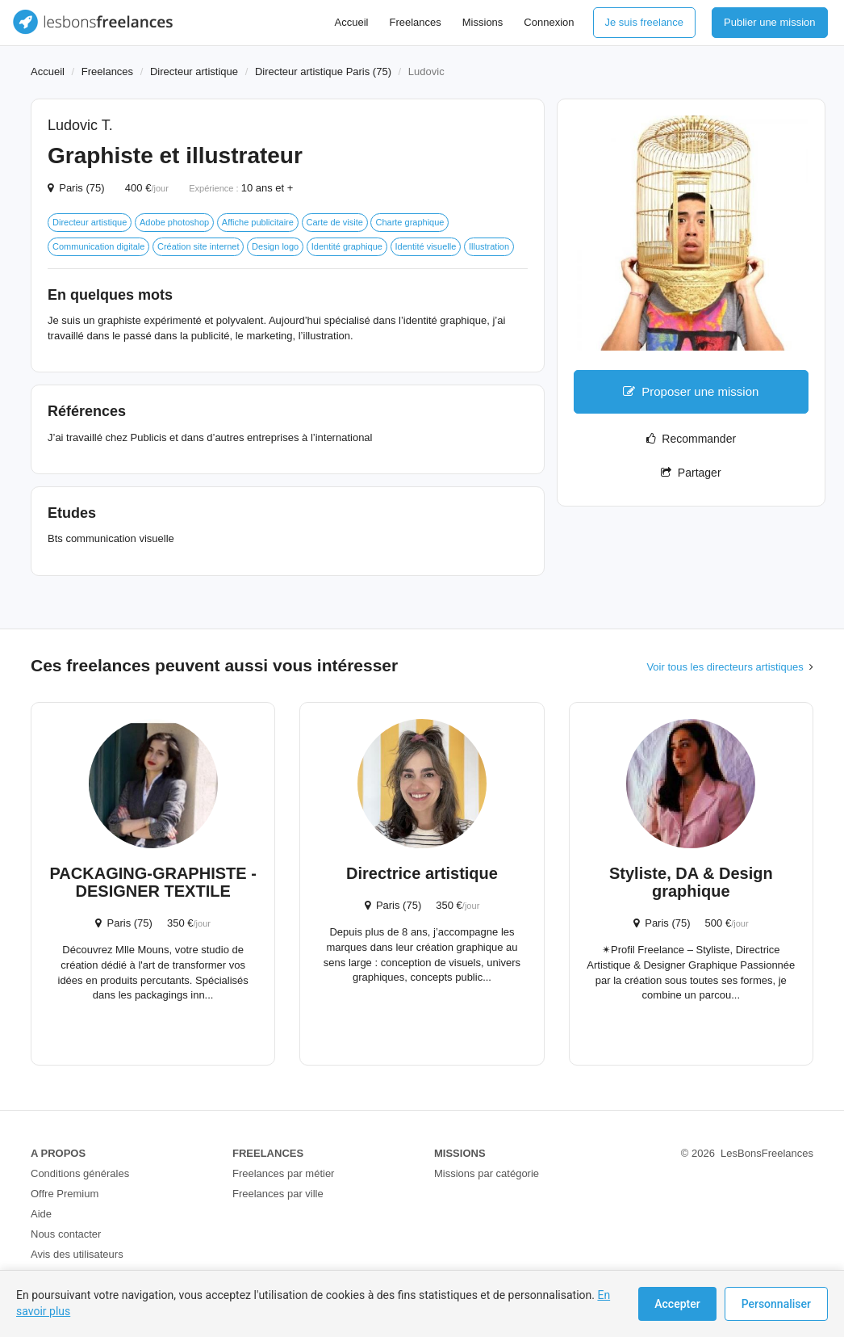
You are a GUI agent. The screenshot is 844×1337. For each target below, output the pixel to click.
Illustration (489, 246)
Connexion (549, 22)
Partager (691, 472)
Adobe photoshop (174, 222)
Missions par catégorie (486, 1173)
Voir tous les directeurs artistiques (724, 667)
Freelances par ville (278, 1194)
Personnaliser (776, 1303)
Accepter (677, 1303)
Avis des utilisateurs (77, 1254)
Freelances (415, 22)
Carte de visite (335, 222)
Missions (482, 22)
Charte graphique (409, 222)
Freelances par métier (283, 1173)
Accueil (352, 22)
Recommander (691, 438)
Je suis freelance (644, 22)
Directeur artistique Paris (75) (323, 71)
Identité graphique (346, 246)
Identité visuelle (426, 246)
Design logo (275, 246)
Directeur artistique (194, 71)
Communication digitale (98, 246)
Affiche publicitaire (258, 222)
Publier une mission (769, 22)
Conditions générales (80, 1173)
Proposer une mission (690, 391)
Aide (41, 1214)
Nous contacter (66, 1234)
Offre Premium (64, 1194)
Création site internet (198, 246)
